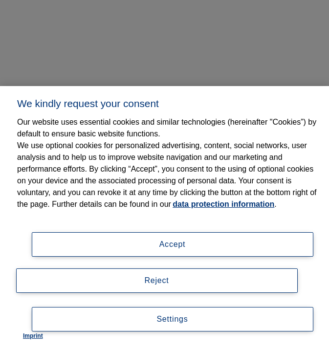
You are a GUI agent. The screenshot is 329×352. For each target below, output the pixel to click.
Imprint (33, 335)
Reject (156, 280)
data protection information (223, 204)
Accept (172, 244)
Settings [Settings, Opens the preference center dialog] (172, 319)
